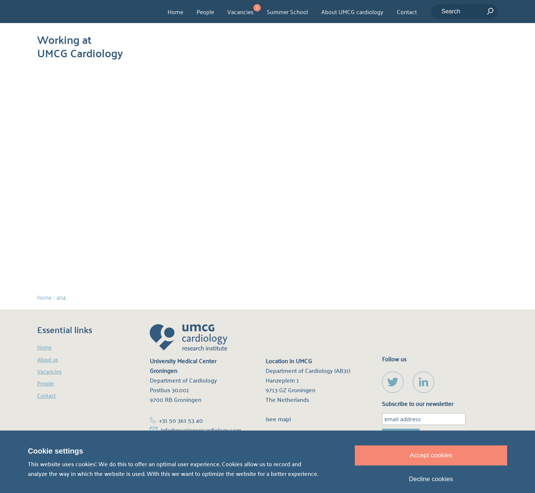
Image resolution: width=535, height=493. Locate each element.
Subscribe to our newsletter (417, 404)
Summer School (287, 12)
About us (47, 359)
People (205, 12)
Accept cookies (431, 455)
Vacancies (240, 12)
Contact (407, 12)
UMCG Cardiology (78, 11)
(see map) (278, 419)
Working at (80, 44)
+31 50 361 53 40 (181, 420)
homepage (267, 196)
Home (175, 12)
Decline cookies (431, 479)
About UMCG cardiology (352, 12)
